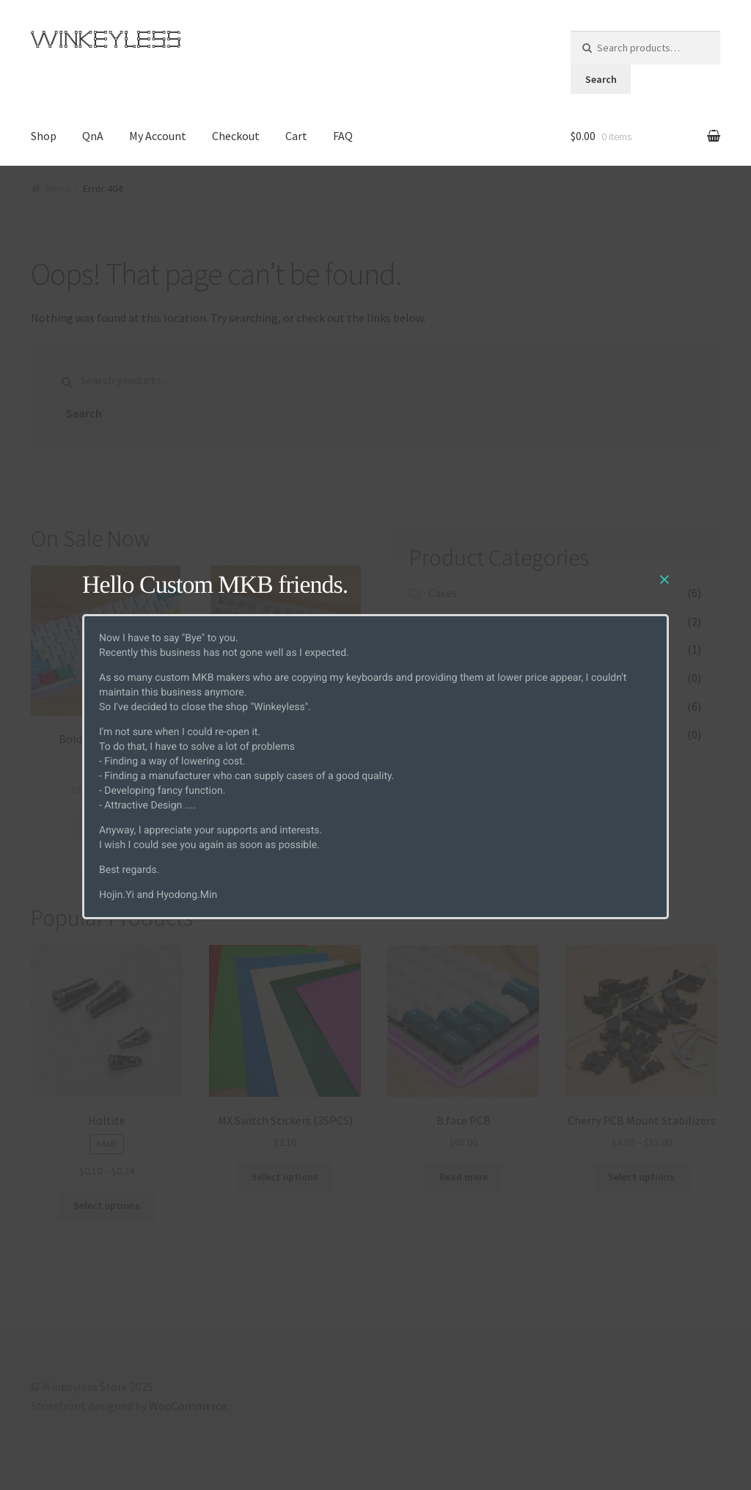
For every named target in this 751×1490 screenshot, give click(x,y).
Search (601, 79)
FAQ (343, 135)
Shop (43, 135)
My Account (157, 135)
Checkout (236, 135)
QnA (92, 135)
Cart (296, 135)
